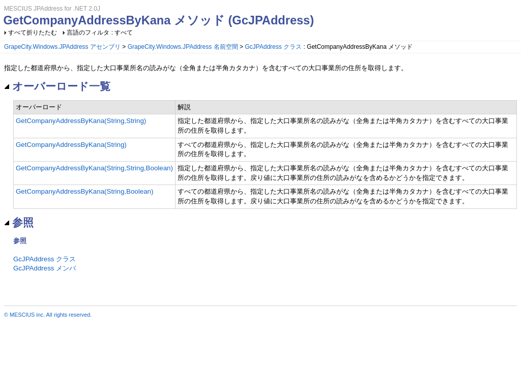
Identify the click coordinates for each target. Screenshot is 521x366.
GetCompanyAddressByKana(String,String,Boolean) (94, 168)
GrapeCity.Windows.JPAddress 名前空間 (183, 46)
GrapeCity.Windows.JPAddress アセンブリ (62, 46)
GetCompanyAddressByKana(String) (71, 144)
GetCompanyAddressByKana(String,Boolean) (84, 191)
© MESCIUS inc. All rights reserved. (48, 315)
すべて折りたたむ (32, 32)
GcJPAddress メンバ (44, 268)
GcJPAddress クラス (273, 46)
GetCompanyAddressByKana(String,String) (81, 121)
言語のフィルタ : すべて (100, 32)
